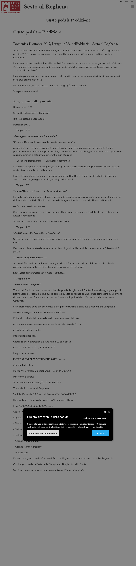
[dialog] (68, 283)
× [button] (109, 412)
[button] (43, 433)
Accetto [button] (100, 433)
